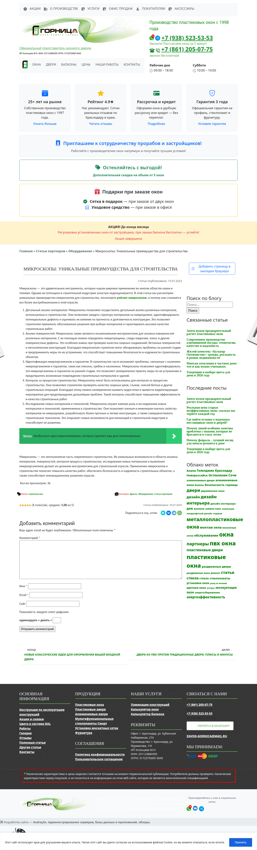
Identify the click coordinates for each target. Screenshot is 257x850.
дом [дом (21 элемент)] (190, 508)
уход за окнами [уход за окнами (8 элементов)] (218, 583)
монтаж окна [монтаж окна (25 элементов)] (211, 527)
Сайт (22, 604)
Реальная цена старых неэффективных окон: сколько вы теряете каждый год (211, 410)
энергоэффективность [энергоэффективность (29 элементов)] (206, 597)
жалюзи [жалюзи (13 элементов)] (199, 508)
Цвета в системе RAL (35, 724)
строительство (36, 494)
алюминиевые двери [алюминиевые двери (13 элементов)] (201, 480)
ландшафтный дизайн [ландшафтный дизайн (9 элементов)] (199, 513)
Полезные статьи (32, 742)
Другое (133, 494)
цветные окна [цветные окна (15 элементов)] (196, 588)
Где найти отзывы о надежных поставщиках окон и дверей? (208, 421)
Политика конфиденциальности (100, 754)
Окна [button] (36, 64)
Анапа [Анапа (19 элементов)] (191, 470)
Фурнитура (83, 733)
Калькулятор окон (145, 709)
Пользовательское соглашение (99, 759)
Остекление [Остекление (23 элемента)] (217, 475)
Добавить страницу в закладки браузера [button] (210, 268)
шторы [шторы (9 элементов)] (211, 587)
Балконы (69, 64)
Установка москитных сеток (96, 728)
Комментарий (29, 538)
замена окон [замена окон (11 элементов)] (213, 508)
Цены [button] (86, 64)
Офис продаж (117, 8)
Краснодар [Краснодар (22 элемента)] (223, 470)
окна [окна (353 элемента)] (226, 534)
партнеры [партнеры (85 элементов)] (198, 544)
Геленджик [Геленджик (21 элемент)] (205, 470)
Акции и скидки (31, 719)
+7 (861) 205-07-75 (187, 49)
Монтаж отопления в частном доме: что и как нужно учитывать (212, 365)
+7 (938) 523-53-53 (187, 38)
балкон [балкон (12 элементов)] (199, 485)
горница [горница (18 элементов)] (231, 485)
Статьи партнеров (50, 251)
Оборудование (80, 251)
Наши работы (107, 64)
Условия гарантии (212, 124)
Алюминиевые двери (91, 714)
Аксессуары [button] (181, 8)
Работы (25, 728)
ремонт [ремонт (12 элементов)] (215, 573)
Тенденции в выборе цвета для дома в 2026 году (208, 373)
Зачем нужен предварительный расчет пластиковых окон (209, 332)
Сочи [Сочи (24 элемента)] (232, 475)
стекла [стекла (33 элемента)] (193, 578)
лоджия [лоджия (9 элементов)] (217, 513)
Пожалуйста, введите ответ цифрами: (44, 612)
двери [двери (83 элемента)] (193, 490)
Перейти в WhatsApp (213, 726)
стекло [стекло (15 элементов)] (204, 578)
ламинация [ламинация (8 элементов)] (228, 508)
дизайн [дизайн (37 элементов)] (193, 497)
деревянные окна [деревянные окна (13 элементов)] (213, 491)
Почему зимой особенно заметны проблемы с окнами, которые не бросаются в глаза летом (210, 431)
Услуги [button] (90, 8)
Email (24, 595)
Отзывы (25, 738)
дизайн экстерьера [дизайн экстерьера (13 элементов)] (223, 503)
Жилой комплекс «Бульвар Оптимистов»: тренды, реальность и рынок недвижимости (211, 354)
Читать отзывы (100, 124)
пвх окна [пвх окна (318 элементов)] (223, 543)
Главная (26, 251)
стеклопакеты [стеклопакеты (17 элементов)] (220, 578)
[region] (128, 841)
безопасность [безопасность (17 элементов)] (215, 485)
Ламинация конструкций (150, 705)
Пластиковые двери (90, 709)
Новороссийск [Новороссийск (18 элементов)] (197, 475)
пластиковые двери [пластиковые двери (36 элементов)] (205, 550)
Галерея (25, 733)
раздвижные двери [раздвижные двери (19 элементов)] (216, 566)
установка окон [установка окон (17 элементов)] (198, 583)
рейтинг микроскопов (132, 298)
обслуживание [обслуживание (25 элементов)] (206, 535)
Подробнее (156, 124)
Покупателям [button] (150, 8)
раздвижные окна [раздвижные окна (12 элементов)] (198, 573)
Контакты (132, 64)
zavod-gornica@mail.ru (207, 736)
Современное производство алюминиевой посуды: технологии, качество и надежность (211, 342)
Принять (240, 842)
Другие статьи (30, 747)
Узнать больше (45, 124)
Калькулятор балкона (147, 714)
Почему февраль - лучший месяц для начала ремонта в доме (210, 441)
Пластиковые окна (89, 705)
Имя (23, 586)
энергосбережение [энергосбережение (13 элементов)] (207, 592)
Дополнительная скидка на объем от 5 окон (128, 175)
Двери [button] (51, 64)
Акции (31, 8)
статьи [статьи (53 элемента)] (227, 572)
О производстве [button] (61, 8)
